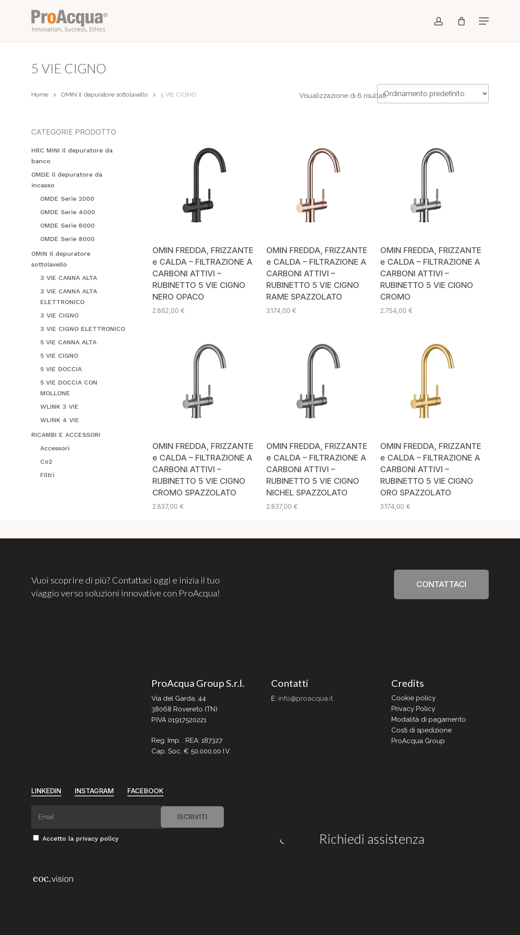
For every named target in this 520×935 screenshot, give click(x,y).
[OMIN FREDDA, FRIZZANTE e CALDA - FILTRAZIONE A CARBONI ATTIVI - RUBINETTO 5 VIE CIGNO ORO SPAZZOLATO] (433, 378)
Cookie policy (413, 698)
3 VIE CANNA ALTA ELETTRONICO (68, 296)
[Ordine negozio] (433, 93)
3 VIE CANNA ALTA (68, 277)
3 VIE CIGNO (59, 315)
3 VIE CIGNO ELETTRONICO (82, 328)
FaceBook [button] (145, 791)
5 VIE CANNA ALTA (68, 342)
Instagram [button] (94, 791)
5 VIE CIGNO (59, 355)
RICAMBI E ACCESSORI (66, 434)
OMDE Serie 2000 (67, 198)
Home (39, 94)
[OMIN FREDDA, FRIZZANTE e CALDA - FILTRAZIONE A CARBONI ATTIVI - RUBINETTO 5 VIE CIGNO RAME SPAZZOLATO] (319, 182)
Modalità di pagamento (428, 719)
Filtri (47, 474)
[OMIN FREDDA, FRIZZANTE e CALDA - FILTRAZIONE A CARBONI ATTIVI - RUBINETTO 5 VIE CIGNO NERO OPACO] (206, 182)
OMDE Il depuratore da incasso (66, 180)
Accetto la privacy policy (75, 838)
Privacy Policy (413, 709)
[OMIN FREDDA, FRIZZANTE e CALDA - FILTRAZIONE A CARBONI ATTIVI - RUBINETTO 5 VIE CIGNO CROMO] (433, 182)
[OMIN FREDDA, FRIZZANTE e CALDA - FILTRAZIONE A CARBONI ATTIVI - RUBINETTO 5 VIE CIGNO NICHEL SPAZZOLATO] (319, 378)
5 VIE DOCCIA (61, 368)
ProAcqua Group (418, 741)
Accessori (55, 448)
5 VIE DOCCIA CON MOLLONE (68, 388)
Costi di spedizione (421, 730)
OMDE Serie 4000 (67, 212)
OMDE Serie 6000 (67, 225)
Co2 (46, 461)
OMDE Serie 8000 (67, 238)
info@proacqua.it (305, 698)
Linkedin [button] (46, 791)
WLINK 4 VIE (59, 419)
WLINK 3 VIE (59, 406)
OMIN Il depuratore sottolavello (104, 94)
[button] (484, 21)
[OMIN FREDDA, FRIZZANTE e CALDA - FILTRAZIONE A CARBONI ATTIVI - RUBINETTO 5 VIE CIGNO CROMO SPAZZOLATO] (206, 378)
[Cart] (461, 21)
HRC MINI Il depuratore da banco (72, 156)
